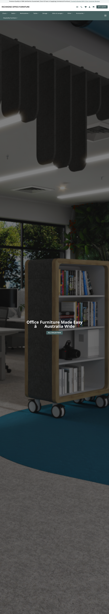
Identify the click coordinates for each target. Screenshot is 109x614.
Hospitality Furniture (10, 18)
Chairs (5, 13)
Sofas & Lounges (58, 13)
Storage (45, 13)
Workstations (25, 13)
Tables (36, 13)
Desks (13, 13)
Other (69, 13)
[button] (89, 7)
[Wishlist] (86, 7)
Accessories (80, 13)
